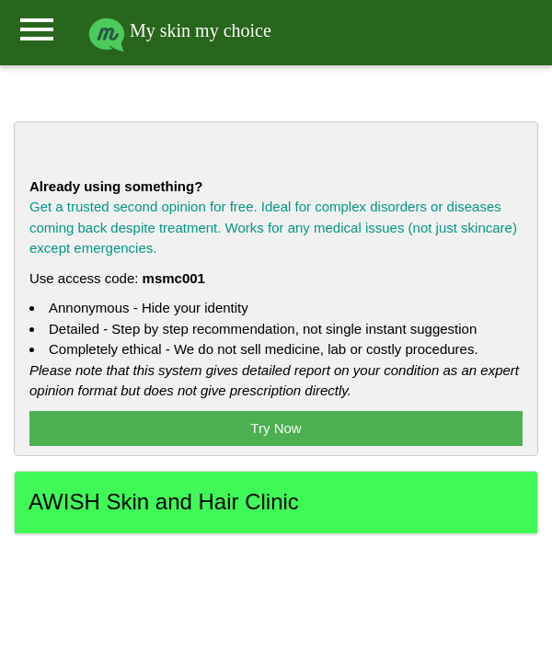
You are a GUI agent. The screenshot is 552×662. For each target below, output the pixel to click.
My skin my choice (179, 30)
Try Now (275, 428)
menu (37, 29)
